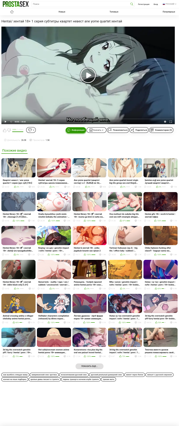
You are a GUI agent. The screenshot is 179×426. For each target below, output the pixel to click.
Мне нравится (4, 130)
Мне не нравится (9, 130)
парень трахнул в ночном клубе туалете (81, 379)
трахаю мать (108, 379)
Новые (62, 11)
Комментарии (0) (163, 130)
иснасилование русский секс (74, 375)
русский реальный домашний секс (106, 375)
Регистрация (143, 4)
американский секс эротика (44, 375)
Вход (156, 4)
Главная (11, 12)
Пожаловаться (120, 130)
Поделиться (141, 130)
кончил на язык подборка (14, 379)
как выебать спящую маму (15, 375)
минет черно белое (134, 375)
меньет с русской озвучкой (159, 375)
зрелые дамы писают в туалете (44, 379)
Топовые (114, 11)
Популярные (169, 11)
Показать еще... (89, 366)
